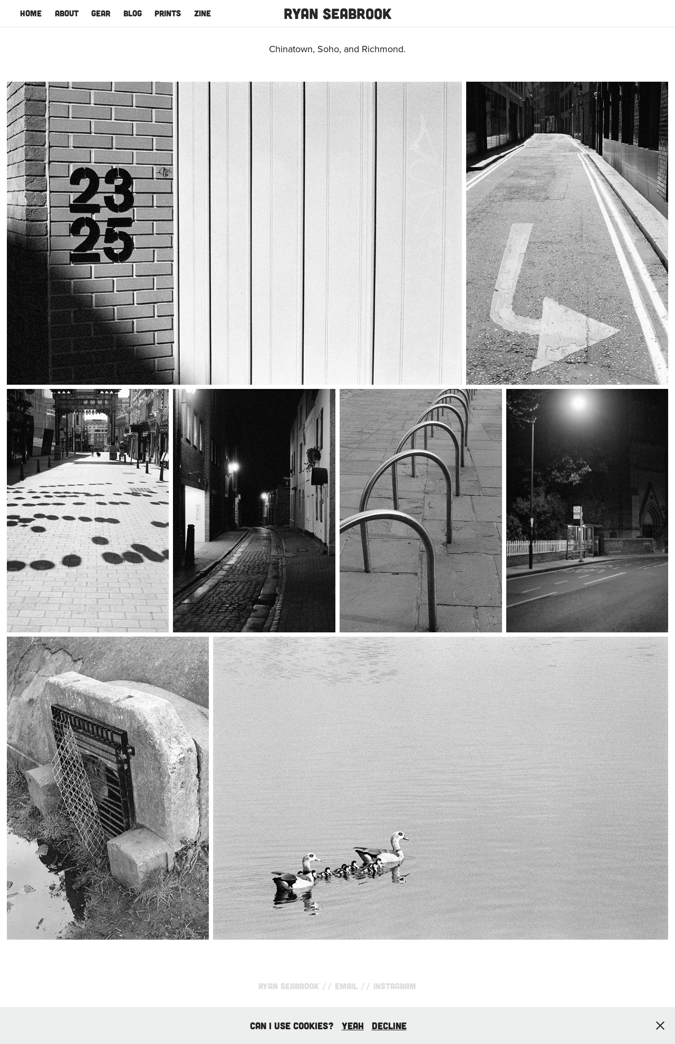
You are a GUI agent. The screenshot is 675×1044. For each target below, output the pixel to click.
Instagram (394, 986)
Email (346, 986)
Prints (168, 13)
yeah (353, 1025)
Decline (389, 1025)
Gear (100, 13)
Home (31, 13)
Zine (202, 13)
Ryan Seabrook (337, 13)
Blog (132, 13)
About (67, 13)
